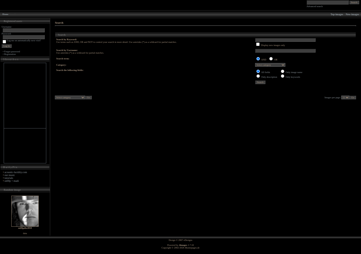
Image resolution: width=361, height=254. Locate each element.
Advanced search (315, 6)
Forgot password (12, 51)
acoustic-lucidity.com (15, 172)
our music (9, 175)
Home (5, 14)
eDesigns (188, 240)
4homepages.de (192, 247)
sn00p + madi (11, 180)
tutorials (8, 178)
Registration (10, 54)
